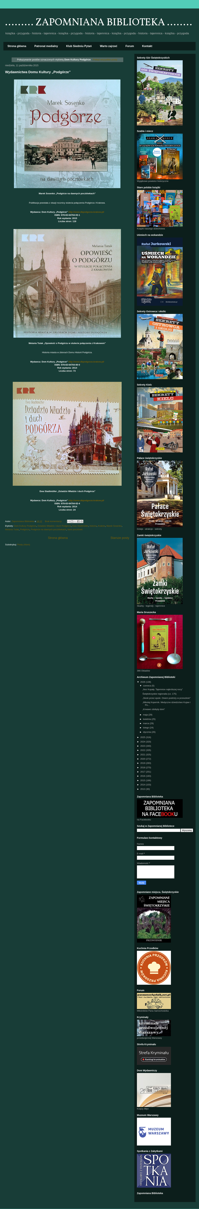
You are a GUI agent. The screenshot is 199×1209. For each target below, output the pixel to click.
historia (93, 526)
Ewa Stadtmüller (80, 526)
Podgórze (25, 529)
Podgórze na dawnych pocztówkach (48, 529)
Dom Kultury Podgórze (25, 526)
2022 (143, 750)
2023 (143, 746)
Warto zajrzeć (108, 46)
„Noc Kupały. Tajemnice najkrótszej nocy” (162, 689)
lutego (146, 727)
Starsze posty (120, 538)
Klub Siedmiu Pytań (79, 46)
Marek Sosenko (114, 526)
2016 (143, 776)
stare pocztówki (75, 529)
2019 (143, 763)
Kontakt (147, 46)
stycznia (147, 732)
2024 (143, 741)
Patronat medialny (46, 46)
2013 (143, 789)
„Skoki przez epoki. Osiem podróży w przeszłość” (166, 698)
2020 (143, 759)
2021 (143, 754)
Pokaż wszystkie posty (105, 59)
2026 (143, 682)
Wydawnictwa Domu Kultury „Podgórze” (38, 72)
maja (145, 714)
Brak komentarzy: (54, 521)
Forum (130, 46)
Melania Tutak (12, 529)
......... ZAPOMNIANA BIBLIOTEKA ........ (98, 23)
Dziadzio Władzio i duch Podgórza (54, 526)
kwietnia (147, 719)
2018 (143, 767)
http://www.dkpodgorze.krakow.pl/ (86, 212)
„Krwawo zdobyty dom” (153, 709)
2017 (143, 771)
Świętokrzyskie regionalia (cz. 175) (159, 694)
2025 (143, 737)
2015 (143, 780)
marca (146, 723)
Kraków (101, 526)
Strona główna (16, 46)
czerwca (147, 685)
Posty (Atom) (23, 544)
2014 (143, 784)
